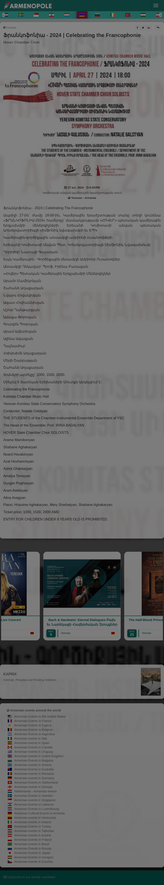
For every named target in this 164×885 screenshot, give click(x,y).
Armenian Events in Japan (32, 853)
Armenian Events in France (33, 721)
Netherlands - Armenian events (35, 791)
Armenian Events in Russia (32, 848)
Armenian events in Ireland (32, 822)
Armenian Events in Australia (34, 769)
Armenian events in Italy (30, 738)
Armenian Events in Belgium (33, 729)
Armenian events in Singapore (35, 800)
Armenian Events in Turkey (32, 826)
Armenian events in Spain (32, 743)
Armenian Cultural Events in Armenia (39, 813)
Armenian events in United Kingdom (38, 756)
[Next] (160, 15)
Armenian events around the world (35, 710)
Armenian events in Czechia (33, 861)
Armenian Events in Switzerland (36, 782)
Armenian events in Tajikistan (34, 831)
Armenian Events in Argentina (34, 734)
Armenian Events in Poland (33, 839)
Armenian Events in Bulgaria (33, 760)
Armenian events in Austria (32, 835)
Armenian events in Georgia (33, 787)
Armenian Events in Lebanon (34, 804)
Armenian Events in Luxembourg (36, 809)
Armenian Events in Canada (33, 747)
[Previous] (3, 15)
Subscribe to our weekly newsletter (30, 877)
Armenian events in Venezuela (35, 817)
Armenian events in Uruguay (33, 751)
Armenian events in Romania (34, 773)
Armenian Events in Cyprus (33, 725)
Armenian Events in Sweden (33, 795)
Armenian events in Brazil (31, 844)
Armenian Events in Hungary (34, 857)
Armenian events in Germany (34, 778)
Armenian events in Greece (33, 765)
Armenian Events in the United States (40, 716)
